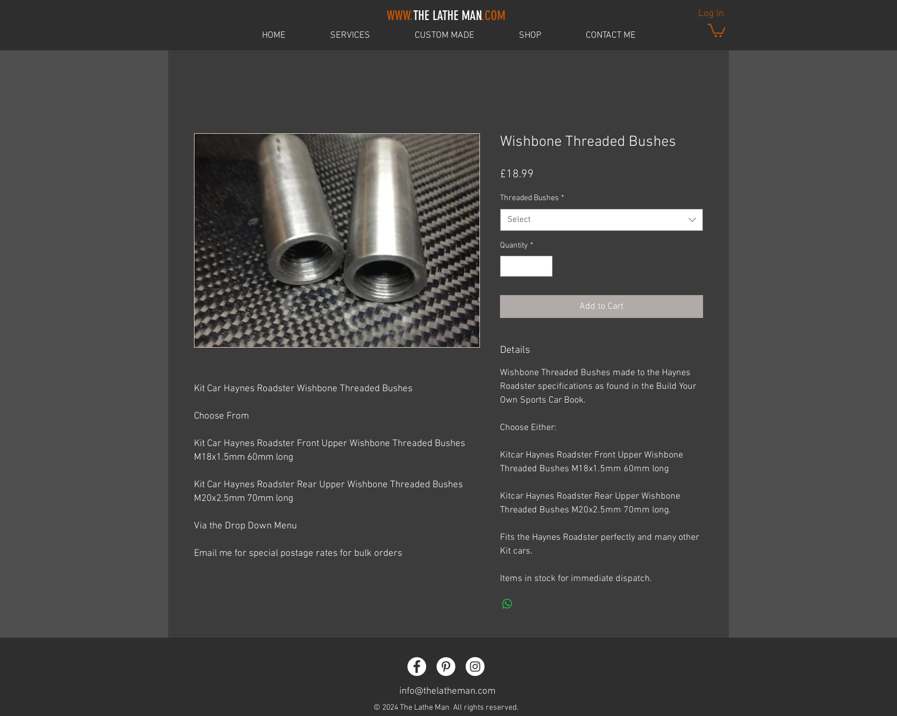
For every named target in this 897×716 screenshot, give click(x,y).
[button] (716, 29)
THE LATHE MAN (446, 15)
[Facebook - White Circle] (416, 666)
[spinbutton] (526, 266)
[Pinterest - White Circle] (445, 666)
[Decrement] (509, 266)
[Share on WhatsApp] (507, 604)
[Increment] (544, 266)
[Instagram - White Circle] (475, 666)
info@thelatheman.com (447, 691)
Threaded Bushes (532, 198)
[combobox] (601, 220)
